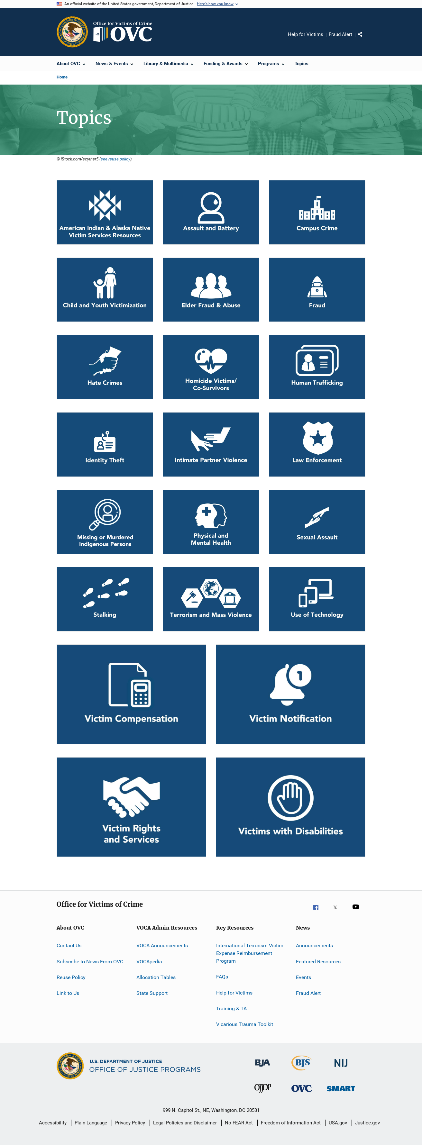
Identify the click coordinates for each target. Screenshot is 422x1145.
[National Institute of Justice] (341, 1070)
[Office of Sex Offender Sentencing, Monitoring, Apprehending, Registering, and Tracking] (341, 1095)
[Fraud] (317, 290)
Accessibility (53, 1123)
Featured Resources (318, 961)
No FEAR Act (239, 1123)
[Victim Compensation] (131, 694)
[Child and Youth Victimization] (105, 290)
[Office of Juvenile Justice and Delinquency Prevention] (262, 1095)
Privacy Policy (130, 1123)
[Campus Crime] (317, 212)
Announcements (314, 945)
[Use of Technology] (317, 599)
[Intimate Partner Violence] (211, 445)
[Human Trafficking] (317, 367)
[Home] (125, 32)
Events (303, 977)
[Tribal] (105, 212)
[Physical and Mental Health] (211, 522)
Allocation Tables (156, 977)
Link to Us (68, 993)
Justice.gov (367, 1123)
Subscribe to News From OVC (90, 961)
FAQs (222, 977)
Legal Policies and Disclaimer (185, 1123)
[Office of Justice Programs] (72, 32)
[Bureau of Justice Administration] (262, 1070)
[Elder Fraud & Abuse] (211, 290)
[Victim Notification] (290, 694)
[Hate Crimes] (105, 367)
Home (62, 77)
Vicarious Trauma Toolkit (244, 1024)
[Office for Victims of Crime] (301, 1095)
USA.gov (338, 1123)
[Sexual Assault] (317, 522)
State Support (152, 993)
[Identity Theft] (105, 445)
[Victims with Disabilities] (290, 807)
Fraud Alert (340, 34)
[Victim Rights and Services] (131, 807)
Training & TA (231, 1008)
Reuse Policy (71, 977)
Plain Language (91, 1123)
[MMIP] (105, 522)
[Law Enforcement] (317, 445)
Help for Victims (305, 34)
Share (365, 38)
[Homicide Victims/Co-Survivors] (211, 367)
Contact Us (69, 945)
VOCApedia (149, 961)
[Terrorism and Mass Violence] (211, 599)
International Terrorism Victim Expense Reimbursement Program (249, 953)
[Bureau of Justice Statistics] (301, 1071)
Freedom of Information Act (291, 1123)
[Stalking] (105, 599)
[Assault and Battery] (211, 212)
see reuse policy (115, 159)
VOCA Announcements (162, 945)
